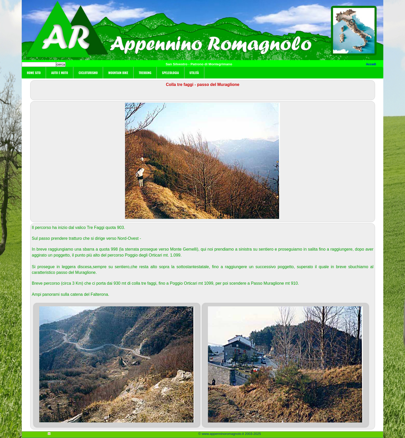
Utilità (194, 72)
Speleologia (170, 72)
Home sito (34, 72)
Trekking (145, 72)
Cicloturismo (88, 72)
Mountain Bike (118, 72)
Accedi (371, 64)
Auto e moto (59, 72)
